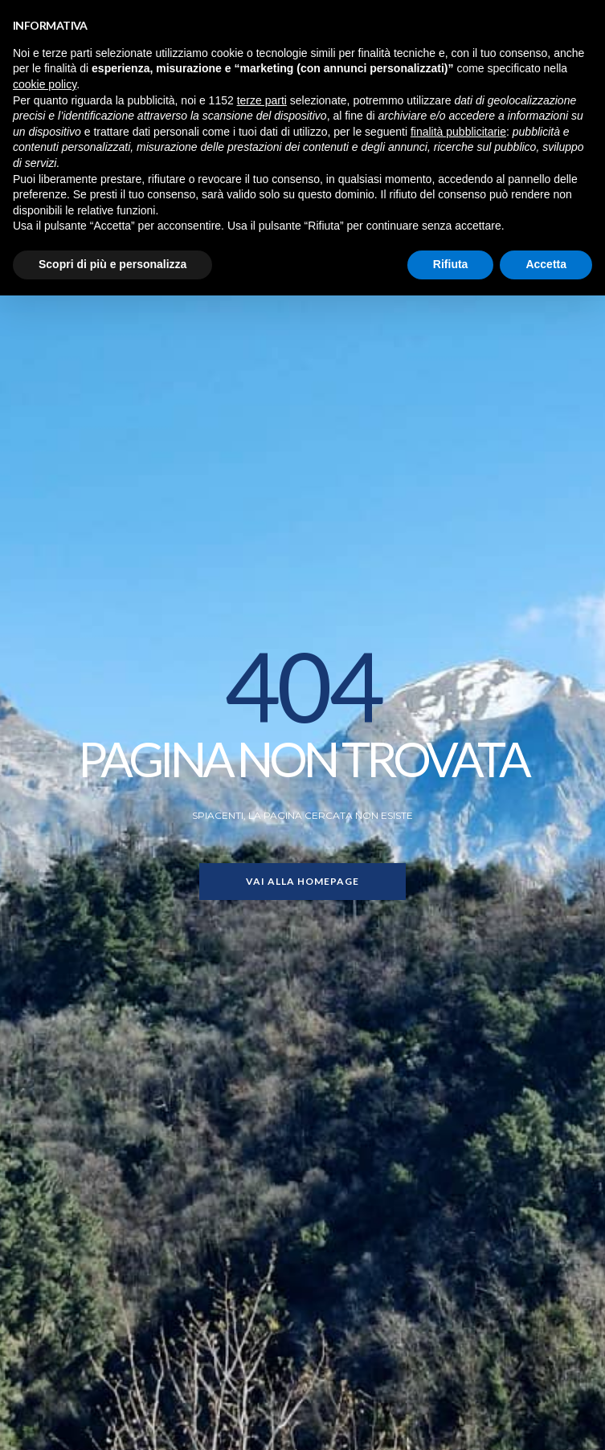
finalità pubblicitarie (458, 131)
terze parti (262, 100)
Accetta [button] (545, 264)
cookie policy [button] (44, 84)
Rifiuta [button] (450, 264)
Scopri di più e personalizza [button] (112, 264)
